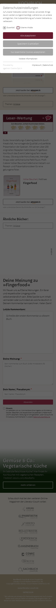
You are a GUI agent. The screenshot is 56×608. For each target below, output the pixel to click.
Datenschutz (48, 65)
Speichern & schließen (28, 43)
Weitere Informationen (28, 58)
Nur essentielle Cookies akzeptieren (28, 51)
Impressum (36, 65)
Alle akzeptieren (28, 35)
